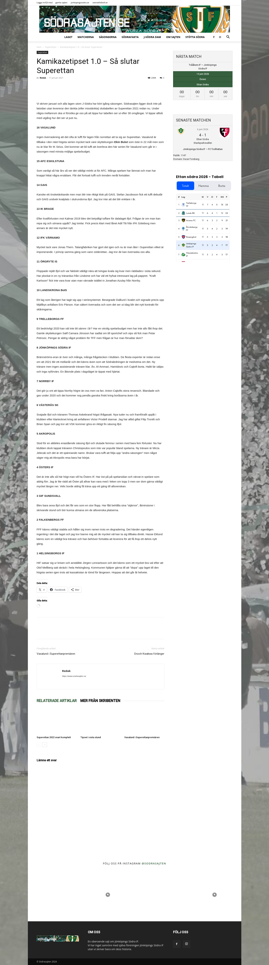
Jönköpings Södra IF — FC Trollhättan (203, 149)
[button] (228, 37)
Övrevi (203, 79)
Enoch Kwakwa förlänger (149, 653)
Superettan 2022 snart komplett (54, 737)
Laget (68, 37)
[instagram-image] (54, 894)
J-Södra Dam (152, 37)
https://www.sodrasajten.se (74, 676)
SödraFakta (130, 37)
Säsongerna (107, 37)
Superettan (50, 47)
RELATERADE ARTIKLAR (57, 701)
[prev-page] (39, 744)
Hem (39, 47)
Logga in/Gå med (45, 2)
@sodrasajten (154, 863)
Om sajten (173, 37)
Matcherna (86, 37)
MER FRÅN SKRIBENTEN (100, 701)
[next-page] (45, 744)
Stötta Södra (195, 37)
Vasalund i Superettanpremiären (56, 653)
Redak (43, 77)
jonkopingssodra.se (80, 2)
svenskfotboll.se (100, 2)
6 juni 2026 (202, 129)
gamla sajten (61, 2)
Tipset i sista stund (90, 737)
